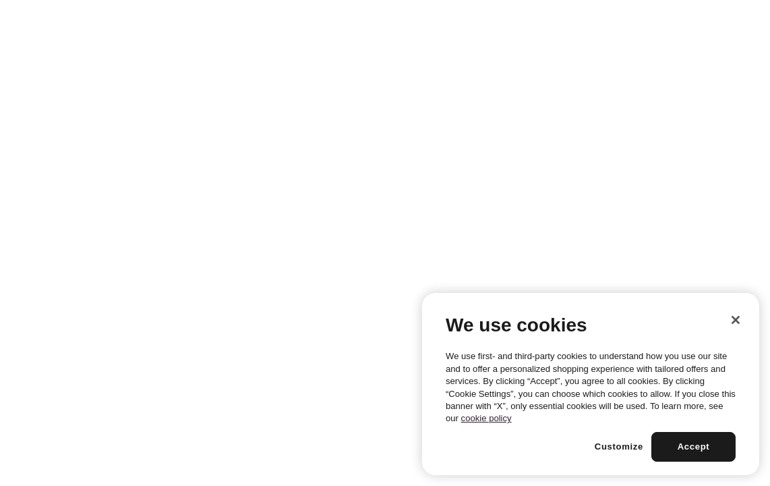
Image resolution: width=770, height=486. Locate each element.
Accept (694, 446)
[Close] (735, 320)
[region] (590, 384)
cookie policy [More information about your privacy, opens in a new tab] (486, 418)
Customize (619, 446)
